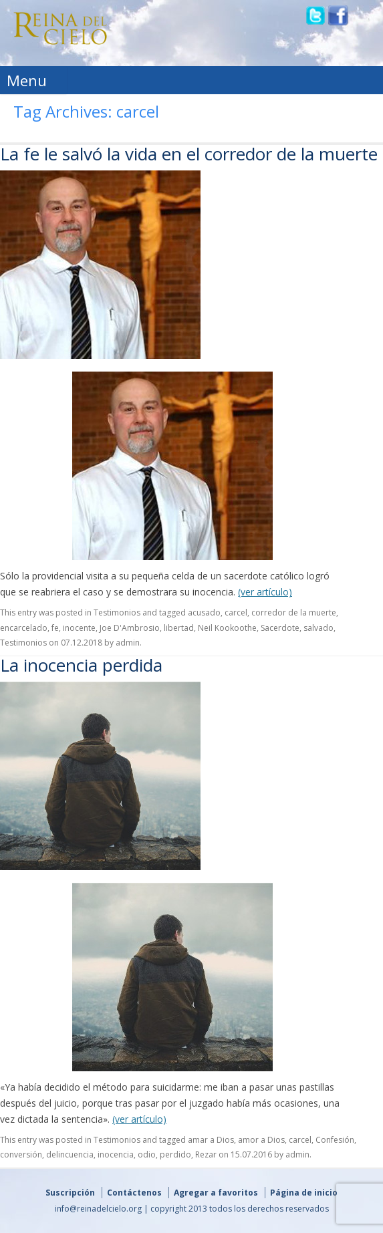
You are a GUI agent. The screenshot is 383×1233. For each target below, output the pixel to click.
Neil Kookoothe (227, 628)
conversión (21, 1154)
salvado (318, 628)
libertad (179, 628)
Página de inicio (304, 1192)
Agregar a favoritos (216, 1192)
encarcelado (23, 628)
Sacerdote (280, 628)
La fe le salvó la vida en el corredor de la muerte (189, 154)
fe (55, 628)
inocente (79, 628)
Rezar (206, 1154)
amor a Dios (261, 1139)
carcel (236, 612)
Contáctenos (134, 1192)
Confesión (334, 1139)
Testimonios (117, 612)
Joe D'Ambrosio (130, 628)
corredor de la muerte (293, 612)
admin (128, 642)
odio (147, 1154)
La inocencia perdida (81, 665)
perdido (175, 1154)
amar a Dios (211, 1139)
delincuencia (70, 1154)
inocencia (116, 1154)
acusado (204, 612)
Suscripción (70, 1192)
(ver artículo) (265, 591)
